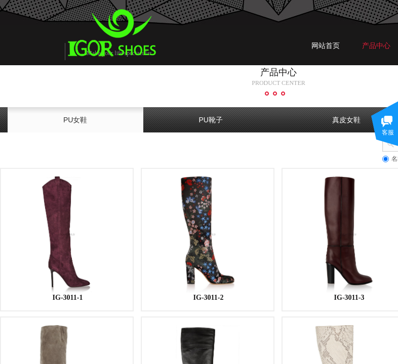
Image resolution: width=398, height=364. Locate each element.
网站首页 (325, 46)
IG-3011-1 (68, 297)
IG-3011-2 (208, 297)
